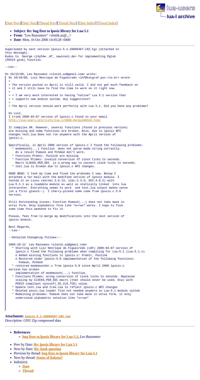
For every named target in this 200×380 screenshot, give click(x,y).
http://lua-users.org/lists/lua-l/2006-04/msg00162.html (55, 120)
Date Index (87, 23)
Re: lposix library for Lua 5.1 (55, 344)
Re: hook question (47, 349)
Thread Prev (47, 23)
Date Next (29, 23)
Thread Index (107, 23)
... (68, 35)
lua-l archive (181, 16)
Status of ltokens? (49, 357)
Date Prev (13, 23)
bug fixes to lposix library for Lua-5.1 (50, 336)
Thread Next (67, 23)
